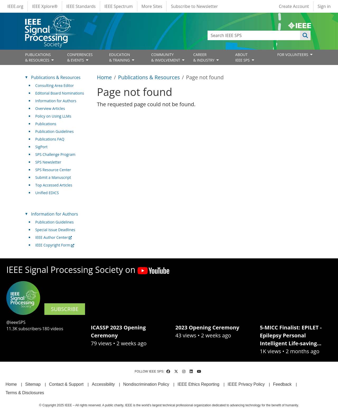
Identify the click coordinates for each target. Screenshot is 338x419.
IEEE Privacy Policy (246, 384)
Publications (45, 123)
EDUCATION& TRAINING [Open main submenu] (120, 57)
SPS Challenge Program (55, 154)
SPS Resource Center (53, 169)
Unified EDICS (47, 192)
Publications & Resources (149, 77)
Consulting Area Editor (54, 85)
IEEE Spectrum (118, 6)
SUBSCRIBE (64, 309)
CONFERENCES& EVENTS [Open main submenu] (80, 57)
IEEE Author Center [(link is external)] (53, 237)
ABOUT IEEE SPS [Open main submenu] (243, 57)
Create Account (294, 6)
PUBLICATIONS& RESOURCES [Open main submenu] (38, 57)
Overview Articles (50, 108)
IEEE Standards (81, 6)
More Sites (152, 6)
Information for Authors (56, 100)
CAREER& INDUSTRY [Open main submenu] (204, 57)
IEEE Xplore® (45, 6)
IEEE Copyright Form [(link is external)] (54, 245)
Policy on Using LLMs (53, 116)
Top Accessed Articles (53, 185)
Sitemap (33, 384)
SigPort (41, 146)
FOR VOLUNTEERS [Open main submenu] (293, 54)
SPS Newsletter (48, 162)
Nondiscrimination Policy (146, 384)
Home (104, 77)
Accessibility (103, 384)
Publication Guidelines (54, 131)
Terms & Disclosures (25, 392)
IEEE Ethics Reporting (198, 384)
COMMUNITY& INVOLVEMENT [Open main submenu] (166, 57)
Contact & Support (66, 384)
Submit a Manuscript (53, 177)
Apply (305, 35)
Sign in (324, 6)
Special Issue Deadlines (55, 229)
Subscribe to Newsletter (194, 6)
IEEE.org (15, 6)
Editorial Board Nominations (59, 93)
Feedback (282, 384)
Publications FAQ (49, 139)
